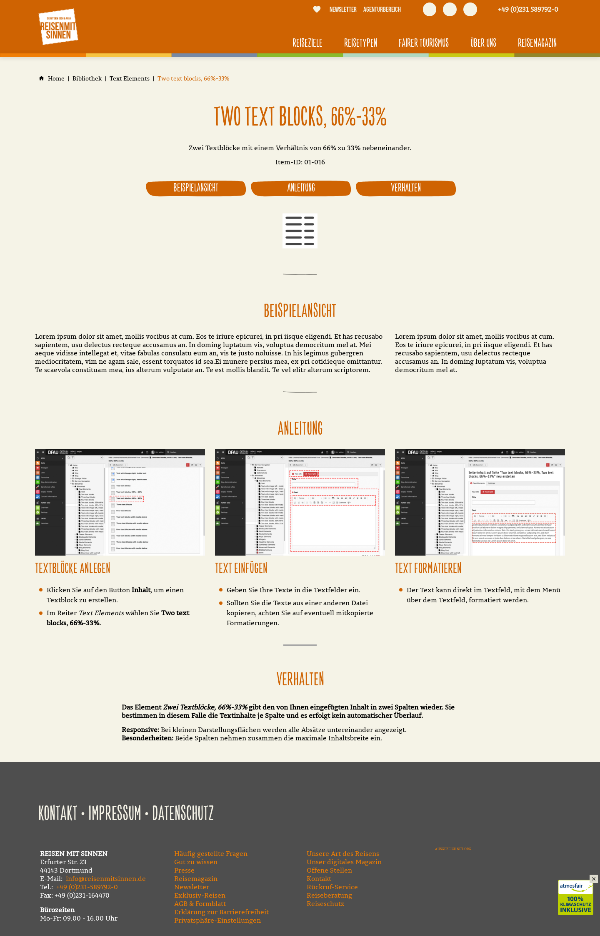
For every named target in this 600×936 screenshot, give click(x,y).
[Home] (56, 79)
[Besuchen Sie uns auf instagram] (470, 9)
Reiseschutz (325, 903)
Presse (184, 870)
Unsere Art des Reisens (343, 853)
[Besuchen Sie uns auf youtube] (450, 9)
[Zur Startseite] (58, 27)
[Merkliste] (317, 9)
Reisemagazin (196, 878)
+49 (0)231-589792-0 (87, 887)
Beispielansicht (195, 188)
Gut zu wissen (196, 862)
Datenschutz (183, 814)
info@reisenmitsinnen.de (106, 878)
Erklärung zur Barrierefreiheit (221, 912)
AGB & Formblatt (200, 903)
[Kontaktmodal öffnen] (523, 9)
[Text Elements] (129, 79)
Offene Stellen (329, 870)
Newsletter (191, 887)
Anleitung (301, 188)
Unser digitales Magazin (344, 862)
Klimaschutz (579, 888)
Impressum (114, 814)
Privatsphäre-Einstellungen (217, 920)
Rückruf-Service (332, 887)
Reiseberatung (329, 895)
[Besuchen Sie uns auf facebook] (430, 9)
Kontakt (58, 814)
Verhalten (406, 188)
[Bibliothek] (87, 79)
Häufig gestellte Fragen (211, 853)
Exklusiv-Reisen (199, 895)
